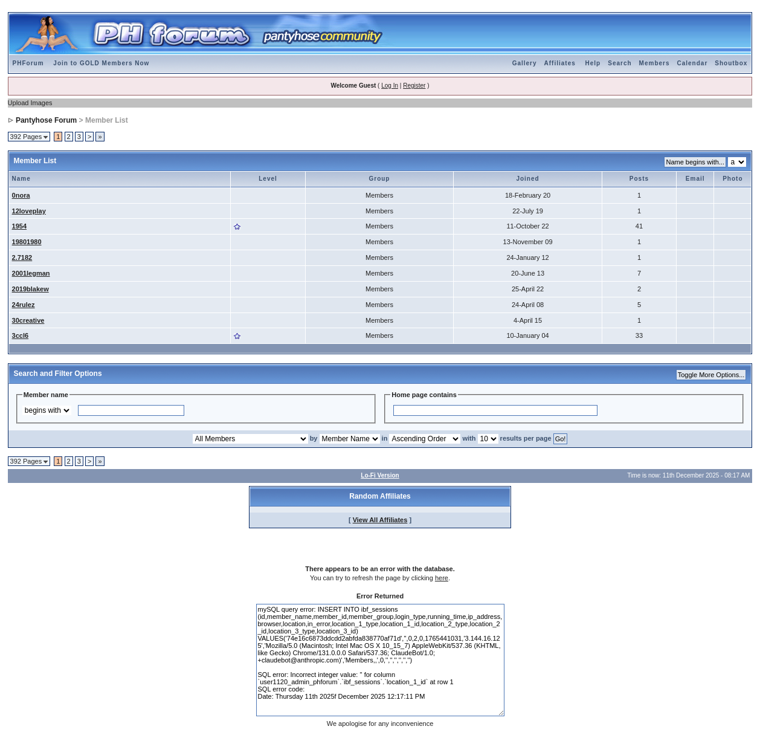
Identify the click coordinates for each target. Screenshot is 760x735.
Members (654, 63)
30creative (28, 320)
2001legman (31, 273)
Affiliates (560, 63)
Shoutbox (731, 63)
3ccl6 (20, 335)
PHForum (28, 63)
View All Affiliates (380, 519)
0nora (21, 195)
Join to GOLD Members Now (101, 63)
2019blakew (30, 289)
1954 (19, 226)
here (441, 577)
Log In (389, 85)
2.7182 (22, 257)
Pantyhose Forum (46, 120)
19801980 (27, 241)
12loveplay (29, 211)
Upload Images (30, 102)
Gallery (524, 63)
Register (414, 85)
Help (593, 63)
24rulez (23, 304)
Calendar (692, 63)
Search (619, 63)
